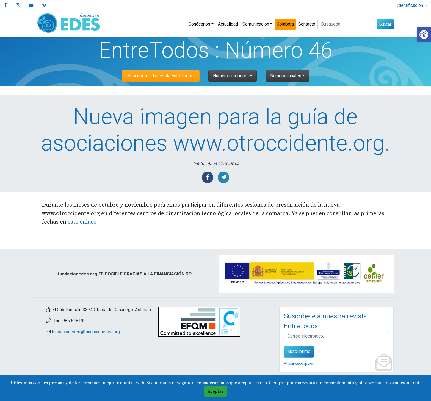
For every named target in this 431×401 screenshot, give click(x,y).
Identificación (410, 5)
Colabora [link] (285, 24)
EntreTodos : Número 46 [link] (216, 50)
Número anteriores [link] (231, 75)
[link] (424, 34)
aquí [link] (414, 383)
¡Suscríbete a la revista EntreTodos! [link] (160, 75)
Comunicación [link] (255, 24)
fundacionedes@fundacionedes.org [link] (86, 331)
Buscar (385, 24)
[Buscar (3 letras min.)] (346, 24)
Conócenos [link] (199, 24)
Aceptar (215, 391)
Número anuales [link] (285, 75)
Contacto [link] (306, 24)
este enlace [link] (82, 221)
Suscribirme (298, 351)
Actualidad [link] (228, 24)
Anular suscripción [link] (299, 363)
